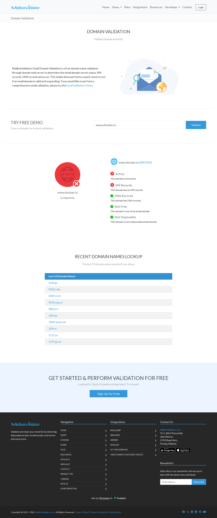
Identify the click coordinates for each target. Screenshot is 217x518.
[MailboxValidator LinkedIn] (192, 511)
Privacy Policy (81, 512)
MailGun (114, 445)
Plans (127, 7)
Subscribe (199, 481)
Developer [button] (171, 7)
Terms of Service (98, 512)
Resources (156, 7)
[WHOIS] (145, 162)
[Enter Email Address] (176, 482)
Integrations (140, 7)
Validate (196, 125)
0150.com (54, 289)
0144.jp (53, 282)
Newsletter (67, 474)
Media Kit (65, 464)
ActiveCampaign (118, 449)
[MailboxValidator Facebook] (183, 511)
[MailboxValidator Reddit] (196, 511)
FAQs (63, 449)
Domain (65, 440)
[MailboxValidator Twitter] (188, 511)
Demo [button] (116, 7)
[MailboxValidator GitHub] (200, 511)
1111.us (53, 335)
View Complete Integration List (126, 454)
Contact (187, 7)
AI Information (69, 488)
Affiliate (65, 459)
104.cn (53, 328)
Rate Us (64, 484)
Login (201, 7)
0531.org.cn (56, 302)
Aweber (114, 440)
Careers (65, 479)
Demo (63, 435)
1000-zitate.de (57, 322)
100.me (53, 315)
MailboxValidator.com (45, 512)
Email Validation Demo (79, 85)
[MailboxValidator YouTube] (204, 511)
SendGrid (115, 435)
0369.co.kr (55, 295)
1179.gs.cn (55, 341)
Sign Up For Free (108, 393)
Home (105, 7)
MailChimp (115, 430)
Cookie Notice (114, 512)
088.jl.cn (53, 309)
